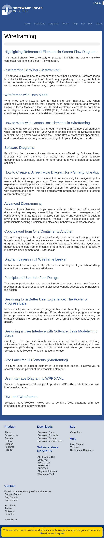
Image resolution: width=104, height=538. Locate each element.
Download (39, 23)
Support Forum (13, 494)
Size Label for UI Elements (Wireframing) (36, 360)
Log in (97, 2)
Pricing (8, 449)
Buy (90, 23)
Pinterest (9, 511)
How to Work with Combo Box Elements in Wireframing (47, 123)
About (99, 23)
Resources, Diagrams (81, 450)
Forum (65, 23)
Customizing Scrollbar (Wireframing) (32, 70)
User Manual (77, 444)
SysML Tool (44, 462)
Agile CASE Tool (46, 456)
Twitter (8, 508)
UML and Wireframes (20, 397)
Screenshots (11, 435)
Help (75, 23)
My (83, 23)
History (8, 441)
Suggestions (11, 500)
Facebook (10, 505)
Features (9, 447)
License (9, 444)
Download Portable (48, 435)
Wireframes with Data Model (26, 95)
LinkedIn (9, 514)
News (28, 23)
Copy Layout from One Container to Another (38, 231)
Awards (9, 438)
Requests (54, 23)
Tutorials (74, 447)
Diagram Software (47, 471)
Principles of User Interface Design (31, 278)
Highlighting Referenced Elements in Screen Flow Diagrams (50, 52)
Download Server (47, 438)
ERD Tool (43, 468)
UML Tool (43, 459)
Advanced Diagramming (23, 203)
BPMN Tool (44, 465)
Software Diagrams (19, 148)
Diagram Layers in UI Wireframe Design (35, 259)
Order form (76, 432)
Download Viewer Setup (50, 441)
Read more (47, 533)
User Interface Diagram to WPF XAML (34, 378)
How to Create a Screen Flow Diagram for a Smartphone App (51, 172)
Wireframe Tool (46, 474)
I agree (59, 533)
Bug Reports (11, 497)
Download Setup (46, 432)
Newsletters (11, 519)
